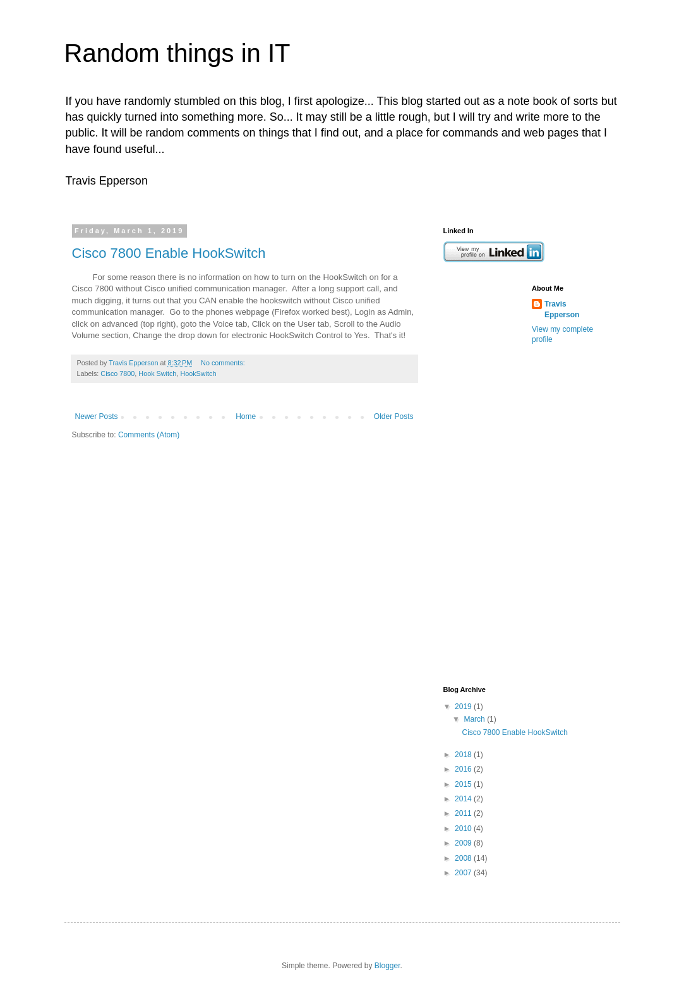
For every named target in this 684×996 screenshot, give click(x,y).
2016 (464, 769)
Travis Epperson (561, 309)
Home (246, 416)
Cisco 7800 (117, 373)
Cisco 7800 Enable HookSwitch (169, 253)
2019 (464, 706)
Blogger (387, 965)
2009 (464, 843)
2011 (464, 813)
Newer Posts (96, 416)
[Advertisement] (493, 474)
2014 (464, 798)
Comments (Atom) (148, 434)
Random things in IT (177, 53)
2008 (464, 858)
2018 (464, 754)
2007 (464, 872)
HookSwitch (198, 373)
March (475, 719)
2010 (464, 828)
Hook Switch (157, 373)
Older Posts (394, 416)
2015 (464, 784)
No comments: (224, 363)
